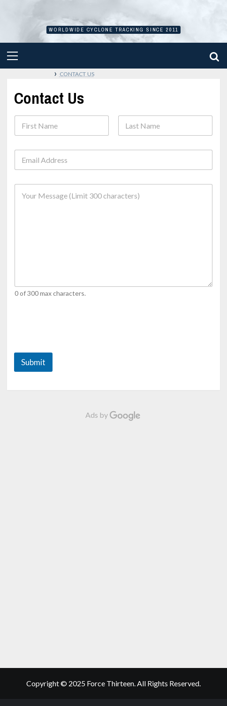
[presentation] (85, 344)
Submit (33, 362)
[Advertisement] (113, 539)
